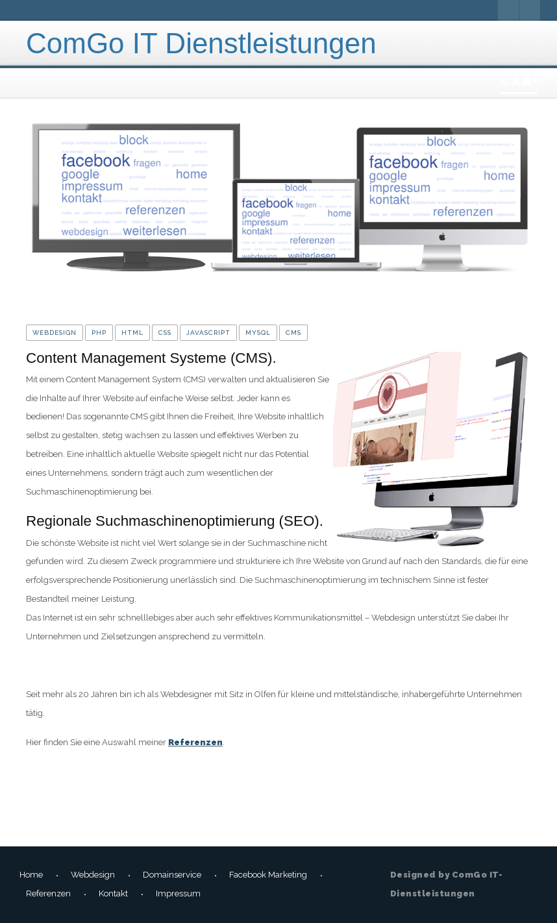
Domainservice (172, 875)
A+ (530, 80)
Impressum (178, 893)
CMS (293, 332)
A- (506, 82)
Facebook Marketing (268, 875)
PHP (99, 332)
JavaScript (208, 332)
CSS (164, 332)
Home (31, 875)
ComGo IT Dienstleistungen (201, 43)
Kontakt (113, 893)
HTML (132, 332)
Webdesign (54, 332)
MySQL (258, 332)
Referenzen (195, 742)
